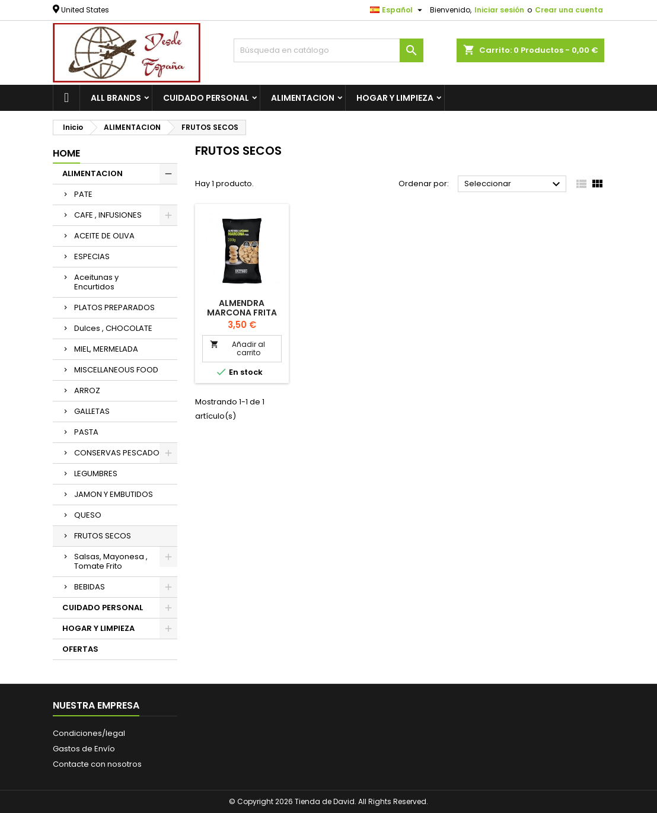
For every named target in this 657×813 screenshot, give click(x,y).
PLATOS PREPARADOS (114, 307)
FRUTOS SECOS (102, 535)
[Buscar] (328, 50)
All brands (116, 98)
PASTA (86, 432)
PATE (83, 194)
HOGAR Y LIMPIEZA (394, 98)
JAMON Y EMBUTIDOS (113, 494)
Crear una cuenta (569, 10)
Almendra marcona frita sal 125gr (242, 312)
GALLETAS (92, 411)
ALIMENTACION (302, 98)
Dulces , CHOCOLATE (113, 328)
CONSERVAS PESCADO (117, 452)
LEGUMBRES (95, 473)
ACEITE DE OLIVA (104, 235)
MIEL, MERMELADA (106, 349)
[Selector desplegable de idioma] (397, 10)
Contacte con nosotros (97, 764)
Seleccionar (513, 184)
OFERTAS (80, 649)
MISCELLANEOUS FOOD (116, 369)
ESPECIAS (92, 256)
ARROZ (87, 390)
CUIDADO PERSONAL (206, 98)
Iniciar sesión (499, 10)
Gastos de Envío (84, 748)
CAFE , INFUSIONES (108, 215)
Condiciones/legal (89, 733)
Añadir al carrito (237, 348)
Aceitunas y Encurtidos (96, 282)
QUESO (87, 515)
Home (66, 153)
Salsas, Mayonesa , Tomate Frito (111, 561)
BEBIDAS (89, 586)
